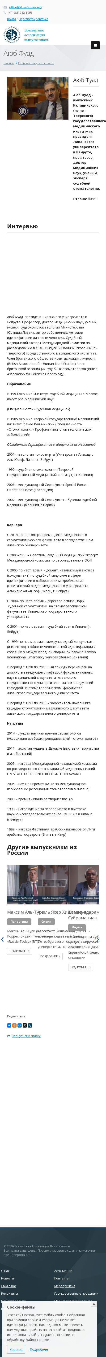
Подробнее (19, 951)
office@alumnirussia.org (25, 7)
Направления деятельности (36, 63)
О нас (5, 1271)
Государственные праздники (76, 1293)
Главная (9, 63)
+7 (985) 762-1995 (20, 13)
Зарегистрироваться (33, 19)
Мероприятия (64, 1286)
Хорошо (16, 1349)
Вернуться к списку (24, 1036)
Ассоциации (63, 1271)
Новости (7, 1278)
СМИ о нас (8, 1286)
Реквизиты (9, 1293)
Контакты (61, 1278)
